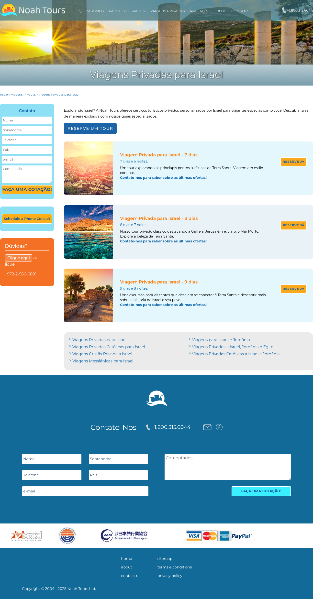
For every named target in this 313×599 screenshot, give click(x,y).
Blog (221, 11)
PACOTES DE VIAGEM (127, 11)
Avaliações (201, 11)
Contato (239, 11)
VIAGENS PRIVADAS (168, 11)
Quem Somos (91, 11)
